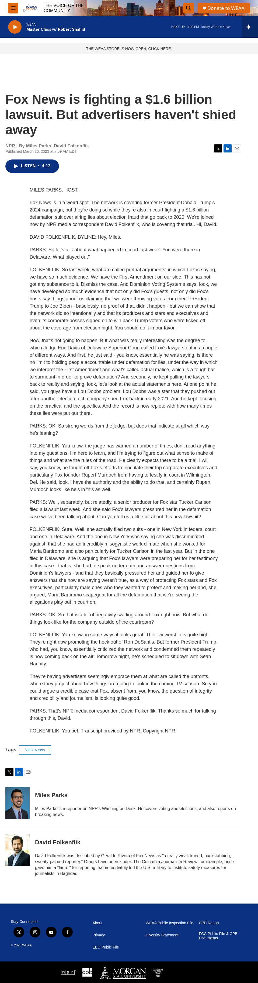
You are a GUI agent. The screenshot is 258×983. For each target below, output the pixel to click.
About (97, 923)
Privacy (98, 935)
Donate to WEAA (226, 8)
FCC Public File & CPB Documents (218, 936)
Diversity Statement (162, 935)
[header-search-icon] (188, 8)
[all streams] (250, 27)
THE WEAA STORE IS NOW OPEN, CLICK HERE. (129, 49)
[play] (15, 27)
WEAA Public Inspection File (169, 923)
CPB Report (209, 923)
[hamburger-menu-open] (13, 8)
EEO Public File (105, 947)
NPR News (35, 750)
